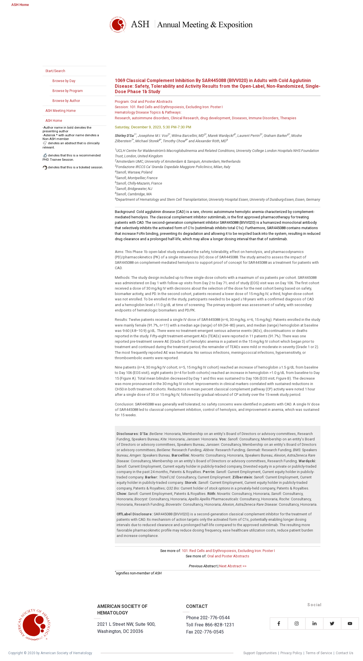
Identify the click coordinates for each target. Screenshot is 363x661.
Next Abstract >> (232, 566)
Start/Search (55, 71)
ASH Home (20, 5)
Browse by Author (66, 101)
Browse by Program (67, 91)
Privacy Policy (291, 653)
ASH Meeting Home (60, 111)
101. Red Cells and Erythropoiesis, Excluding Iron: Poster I (228, 551)
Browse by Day (63, 81)
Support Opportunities (260, 653)
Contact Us (344, 653)
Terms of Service (319, 653)
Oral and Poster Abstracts (228, 556)
